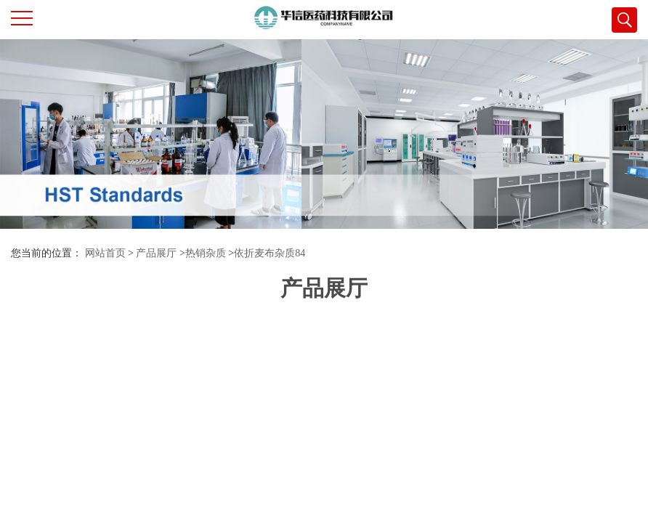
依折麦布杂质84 (269, 253)
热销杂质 (205, 253)
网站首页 (105, 253)
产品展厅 (156, 253)
